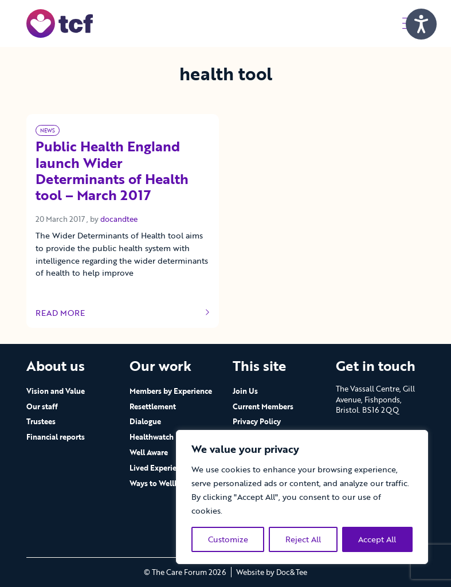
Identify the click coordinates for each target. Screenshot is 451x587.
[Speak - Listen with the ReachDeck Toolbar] (421, 24)
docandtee (119, 219)
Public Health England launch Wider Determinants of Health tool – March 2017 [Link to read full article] (112, 171)
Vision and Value (55, 391)
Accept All (377, 539)
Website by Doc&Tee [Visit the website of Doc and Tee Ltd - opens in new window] (271, 572)
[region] (302, 497)
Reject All (303, 539)
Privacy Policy (257, 421)
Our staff (42, 406)
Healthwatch (152, 437)
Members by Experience (171, 391)
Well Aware (149, 452)
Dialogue (145, 421)
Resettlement (153, 406)
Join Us (245, 391)
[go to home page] (59, 23)
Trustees (41, 421)
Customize (228, 539)
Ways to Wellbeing (162, 483)
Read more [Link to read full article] (123, 313)
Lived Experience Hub (167, 468)
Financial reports (55, 437)
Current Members (263, 406)
